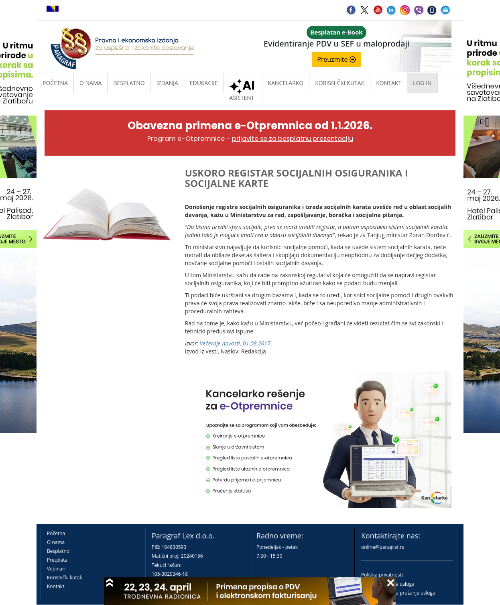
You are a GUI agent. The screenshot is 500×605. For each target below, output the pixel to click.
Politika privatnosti (382, 574)
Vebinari (56, 568)
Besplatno (128, 83)
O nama (90, 83)
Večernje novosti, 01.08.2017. (236, 343)
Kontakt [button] (388, 83)
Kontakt (55, 586)
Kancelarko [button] (285, 83)
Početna (55, 83)
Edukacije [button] (204, 83)
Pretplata (57, 559)
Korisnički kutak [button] (339, 83)
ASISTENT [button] (243, 92)
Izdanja (167, 83)
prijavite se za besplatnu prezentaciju (292, 138)
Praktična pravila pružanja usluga (398, 592)
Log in (422, 83)
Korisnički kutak (64, 577)
